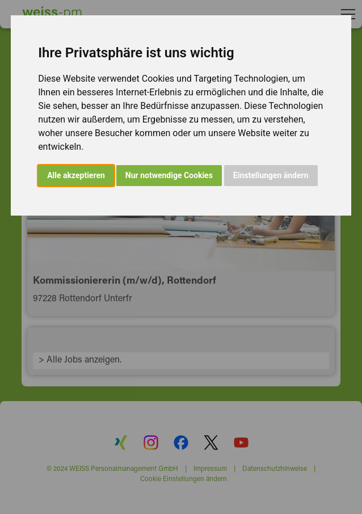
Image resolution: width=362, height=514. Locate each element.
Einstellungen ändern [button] (271, 175)
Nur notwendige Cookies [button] (169, 175)
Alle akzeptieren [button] (76, 175)
